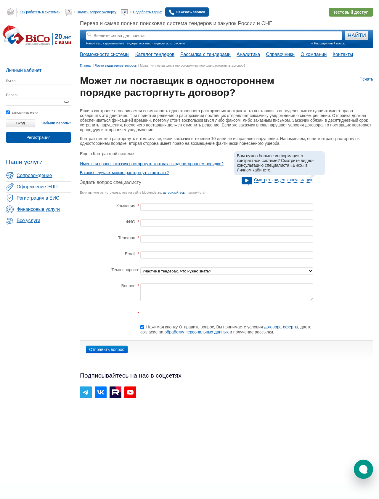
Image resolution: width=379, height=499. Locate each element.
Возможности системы (104, 54)
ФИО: (131, 221)
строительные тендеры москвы (126, 43)
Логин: (11, 80)
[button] (363, 469)
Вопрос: (129, 285)
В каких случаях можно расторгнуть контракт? (124, 172)
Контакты (343, 54)
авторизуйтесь (174, 192)
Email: (131, 253)
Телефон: (128, 237)
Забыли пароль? (56, 123)
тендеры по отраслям (168, 43)
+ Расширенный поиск (328, 43)
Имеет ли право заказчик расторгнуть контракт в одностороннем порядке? (152, 163)
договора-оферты (281, 327)
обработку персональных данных (197, 332)
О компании (314, 54)
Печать (363, 79)
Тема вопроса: (125, 269)
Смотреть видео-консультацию (283, 179)
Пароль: (12, 95)
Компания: (127, 205)
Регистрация (38, 137)
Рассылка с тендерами (205, 54)
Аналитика (248, 54)
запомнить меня (22, 112)
